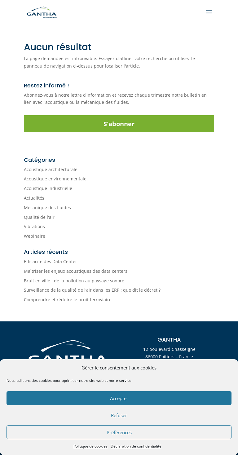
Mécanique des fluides (47, 207)
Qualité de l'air (39, 217)
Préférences (119, 432)
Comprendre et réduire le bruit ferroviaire (68, 300)
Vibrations (34, 226)
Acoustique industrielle (48, 188)
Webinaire (34, 236)
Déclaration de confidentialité (136, 446)
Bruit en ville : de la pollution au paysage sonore (74, 281)
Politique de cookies (90, 446)
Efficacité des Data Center (50, 261)
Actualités (34, 198)
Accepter (119, 398)
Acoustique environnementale (55, 179)
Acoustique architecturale (50, 169)
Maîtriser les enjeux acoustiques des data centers (75, 271)
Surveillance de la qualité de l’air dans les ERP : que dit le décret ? (92, 290)
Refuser (119, 415)
